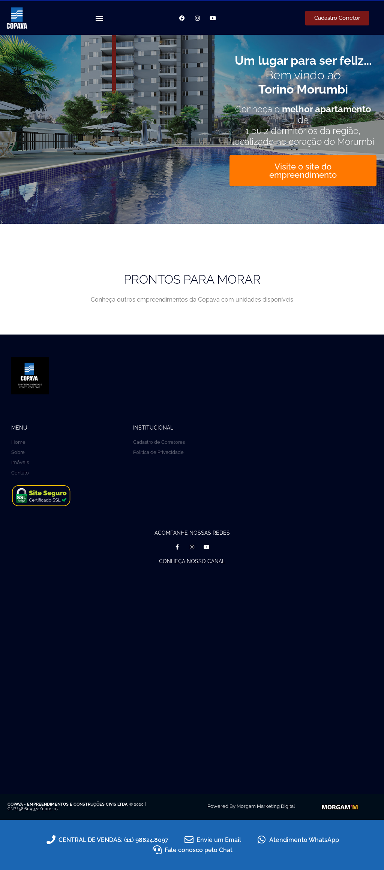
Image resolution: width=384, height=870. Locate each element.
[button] (99, 18)
